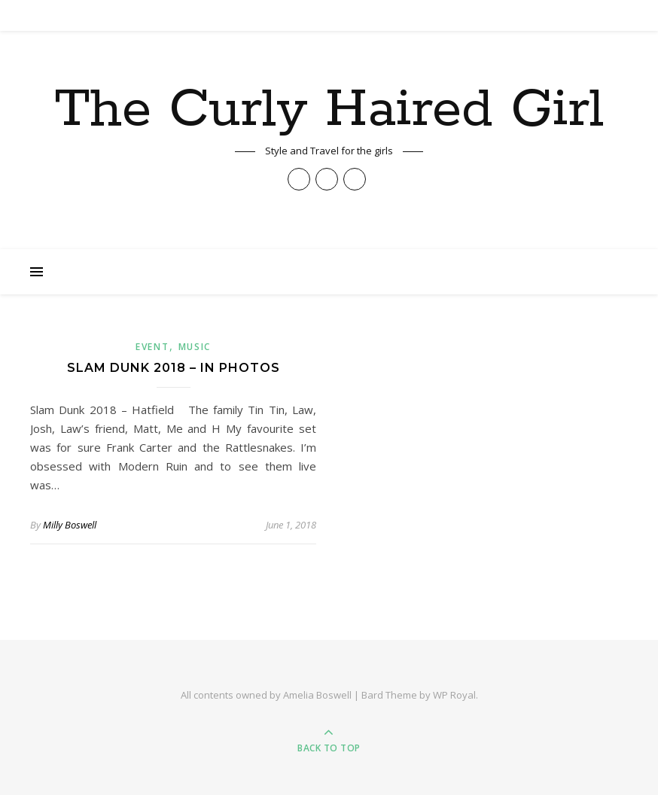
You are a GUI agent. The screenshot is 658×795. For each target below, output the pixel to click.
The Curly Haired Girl (329, 111)
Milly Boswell (69, 525)
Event (152, 346)
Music (195, 346)
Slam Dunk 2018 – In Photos (173, 368)
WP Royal (454, 695)
